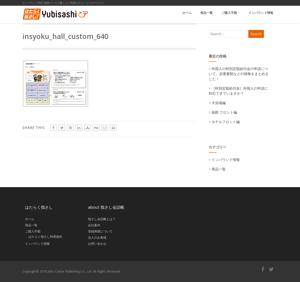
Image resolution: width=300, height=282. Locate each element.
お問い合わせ (97, 243)
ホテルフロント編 (224, 121)
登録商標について (100, 231)
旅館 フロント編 (223, 112)
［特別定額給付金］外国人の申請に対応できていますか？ (238, 91)
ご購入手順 (230, 13)
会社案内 (94, 225)
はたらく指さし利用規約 (45, 236)
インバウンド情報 (261, 13)
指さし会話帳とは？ (102, 219)
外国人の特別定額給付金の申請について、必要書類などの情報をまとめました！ (239, 73)
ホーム (187, 13)
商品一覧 (206, 13)
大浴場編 (217, 102)
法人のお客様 (97, 237)
